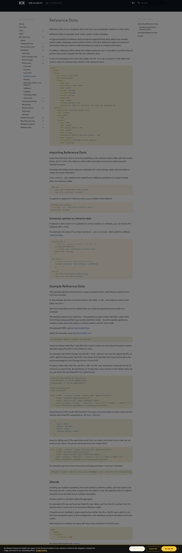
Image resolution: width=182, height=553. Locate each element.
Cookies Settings (137, 549)
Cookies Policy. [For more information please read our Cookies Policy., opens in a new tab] (41, 550)
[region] (91, 548)
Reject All (153, 549)
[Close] (178, 548)
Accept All (169, 549)
